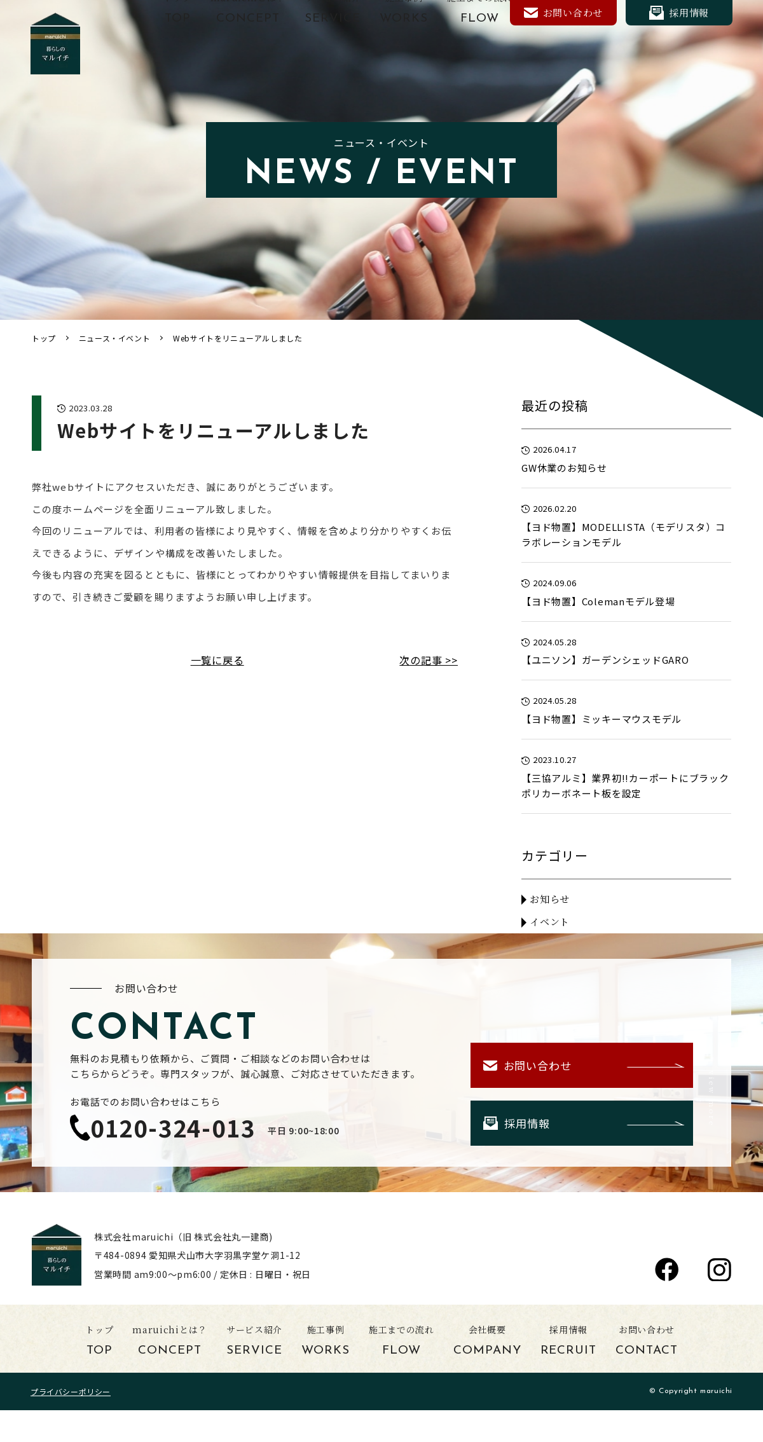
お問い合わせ (563, 12)
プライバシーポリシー (71, 1391)
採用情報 (679, 13)
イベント (550, 921)
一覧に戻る (217, 660)
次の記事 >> (428, 660)
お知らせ (550, 898)
